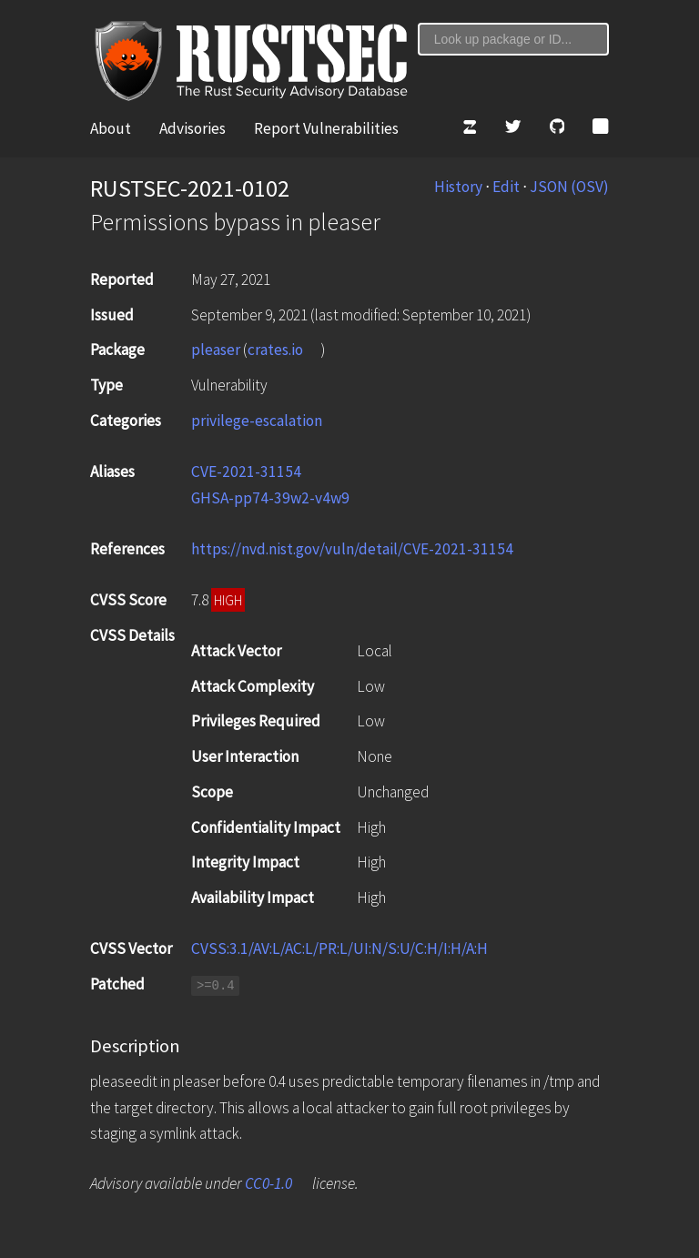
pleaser (215, 350)
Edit (506, 187)
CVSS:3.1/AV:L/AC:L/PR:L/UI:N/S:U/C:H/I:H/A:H (339, 948)
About (110, 128)
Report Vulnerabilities (326, 128)
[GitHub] (557, 129)
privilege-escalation (256, 421)
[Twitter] (513, 129)
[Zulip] (469, 129)
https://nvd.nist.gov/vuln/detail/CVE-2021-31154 (353, 549)
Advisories (192, 128)
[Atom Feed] (600, 129)
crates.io (275, 350)
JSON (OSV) (569, 187)
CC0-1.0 (268, 1183)
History (458, 187)
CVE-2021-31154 (246, 472)
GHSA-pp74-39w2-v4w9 (270, 498)
